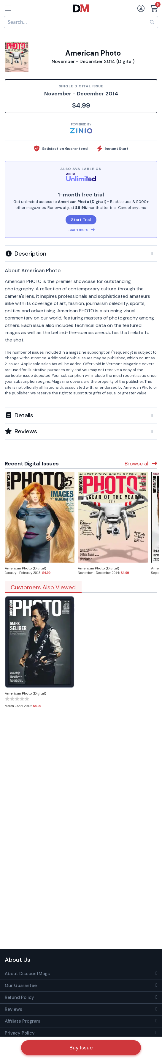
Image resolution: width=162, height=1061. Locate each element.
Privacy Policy (20, 1033)
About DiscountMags (27, 974)
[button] (81, 253)
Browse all (141, 463)
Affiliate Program (22, 1021)
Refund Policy (19, 997)
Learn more (81, 229)
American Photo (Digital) (25, 568)
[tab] (81, 253)
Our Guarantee (21, 985)
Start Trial (81, 219)
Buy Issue (81, 1047)
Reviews (13, 1009)
